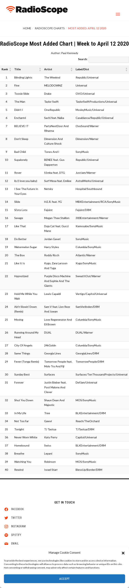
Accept (64, 579)
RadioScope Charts (50, 28)
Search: (83, 59)
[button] (123, 553)
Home (27, 28)
